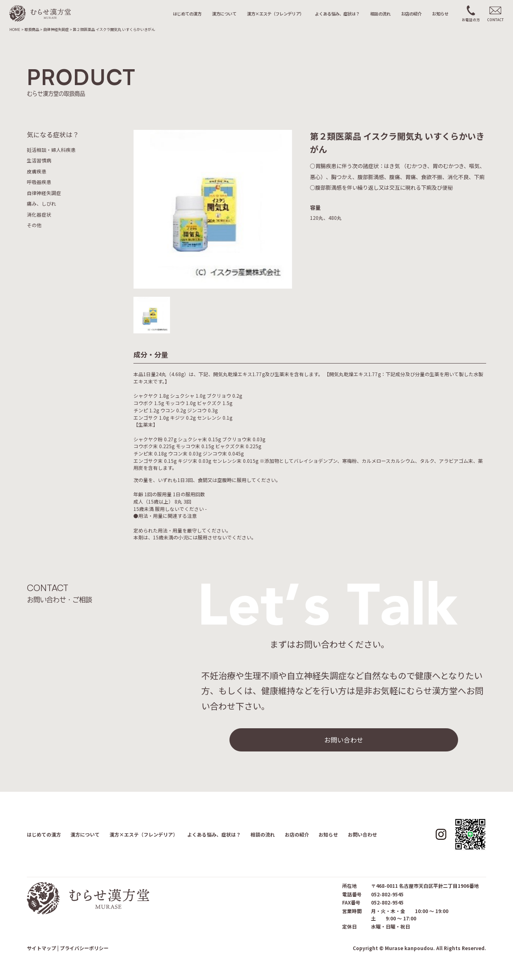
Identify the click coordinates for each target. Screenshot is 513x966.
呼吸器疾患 (39, 181)
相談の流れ (380, 14)
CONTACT (495, 19)
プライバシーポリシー (84, 947)
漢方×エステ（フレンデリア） (275, 14)
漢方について (224, 14)
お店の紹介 (411, 14)
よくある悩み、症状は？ (337, 14)
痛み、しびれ (41, 203)
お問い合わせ (343, 740)
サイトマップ (41, 947)
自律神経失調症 (44, 192)
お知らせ (440, 14)
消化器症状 (39, 214)
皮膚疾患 (36, 171)
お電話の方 (471, 19)
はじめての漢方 (187, 14)
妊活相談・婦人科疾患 (51, 149)
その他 (34, 224)
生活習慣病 (39, 160)
